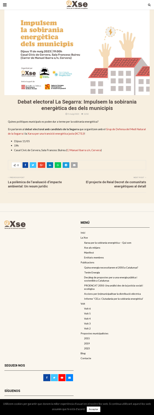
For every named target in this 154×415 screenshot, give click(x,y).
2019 (87, 343)
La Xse (84, 237)
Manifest (89, 252)
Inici (83, 232)
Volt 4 (87, 318)
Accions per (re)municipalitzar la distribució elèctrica (112, 293)
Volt (83, 303)
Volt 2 (87, 328)
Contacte (86, 358)
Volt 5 (87, 313)
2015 (87, 338)
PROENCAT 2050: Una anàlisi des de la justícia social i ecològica (113, 287)
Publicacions (87, 262)
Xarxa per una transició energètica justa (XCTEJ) (56, 133)
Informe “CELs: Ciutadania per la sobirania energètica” (113, 298)
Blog (83, 353)
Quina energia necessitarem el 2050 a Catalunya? (111, 267)
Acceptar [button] (93, 409)
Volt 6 (87, 308)
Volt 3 (87, 323)
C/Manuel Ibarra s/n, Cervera (84, 150)
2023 (87, 348)
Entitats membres (94, 257)
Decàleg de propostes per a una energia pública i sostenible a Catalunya (110, 279)
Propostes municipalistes (94, 333)
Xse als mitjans (92, 247)
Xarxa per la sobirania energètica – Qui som (107, 242)
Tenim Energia (92, 272)
